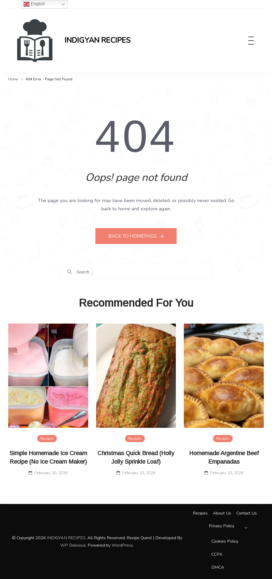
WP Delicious (73, 545)
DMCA (217, 567)
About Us (222, 513)
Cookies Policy (224, 541)
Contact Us (246, 513)
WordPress (122, 545)
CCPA (217, 554)
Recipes (47, 438)
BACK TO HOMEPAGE (133, 236)
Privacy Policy (221, 526)
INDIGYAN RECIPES (97, 40)
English (34, 4)
